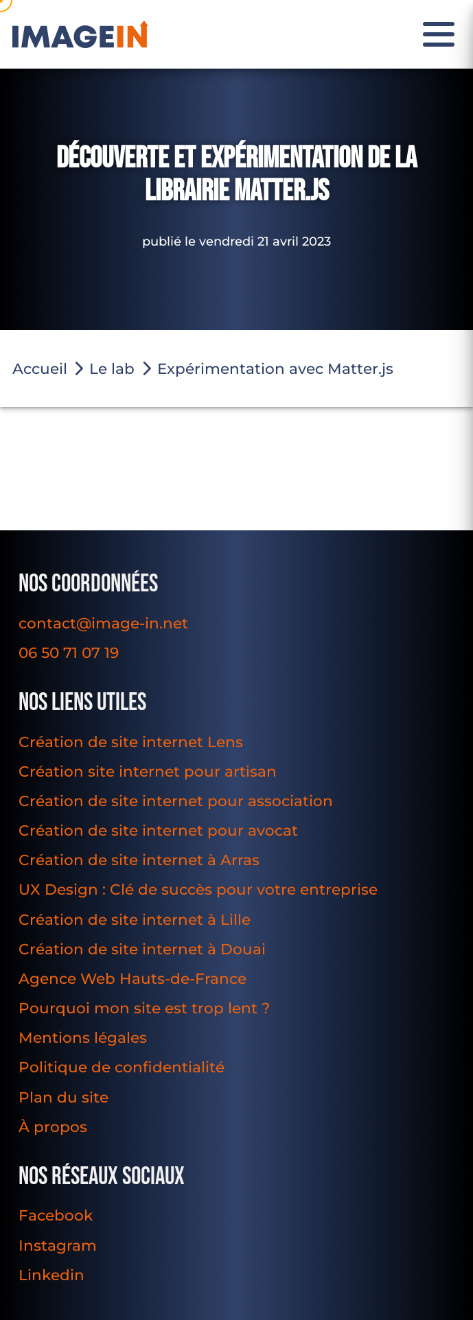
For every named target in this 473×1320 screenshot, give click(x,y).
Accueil (39, 368)
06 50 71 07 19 (69, 652)
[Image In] (80, 34)
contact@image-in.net (103, 623)
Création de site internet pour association (176, 801)
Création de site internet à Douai (142, 949)
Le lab (112, 368)
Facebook (56, 1215)
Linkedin (51, 1275)
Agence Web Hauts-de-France (132, 978)
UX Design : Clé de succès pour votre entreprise (198, 889)
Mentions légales (83, 1037)
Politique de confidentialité (121, 1067)
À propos (53, 1126)
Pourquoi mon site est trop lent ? (144, 1008)
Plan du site (63, 1097)
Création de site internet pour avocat (158, 830)
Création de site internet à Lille (135, 919)
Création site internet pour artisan (148, 771)
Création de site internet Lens (131, 742)
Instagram (58, 1245)
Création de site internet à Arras (139, 860)
